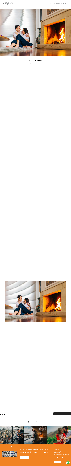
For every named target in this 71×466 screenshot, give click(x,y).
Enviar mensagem (58, 451)
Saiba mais (24, 457)
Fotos (51, 3)
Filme (54, 3)
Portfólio (58, 3)
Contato (66, 3)
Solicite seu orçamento (62, 413)
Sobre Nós (62, 3)
